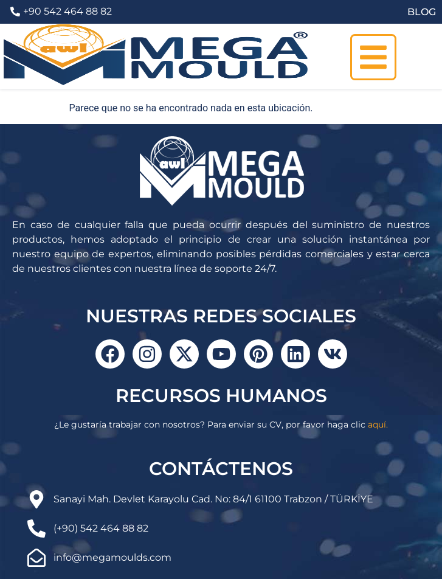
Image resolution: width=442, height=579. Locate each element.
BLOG (421, 12)
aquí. (378, 424)
